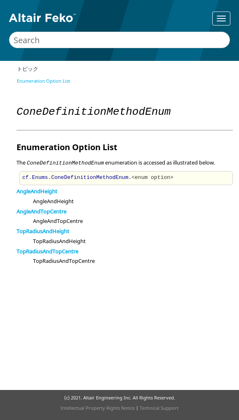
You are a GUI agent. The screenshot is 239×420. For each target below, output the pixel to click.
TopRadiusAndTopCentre (47, 251)
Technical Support (159, 408)
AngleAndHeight (36, 191)
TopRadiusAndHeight (42, 231)
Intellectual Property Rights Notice (98, 408)
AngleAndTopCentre (41, 211)
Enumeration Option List (43, 81)
